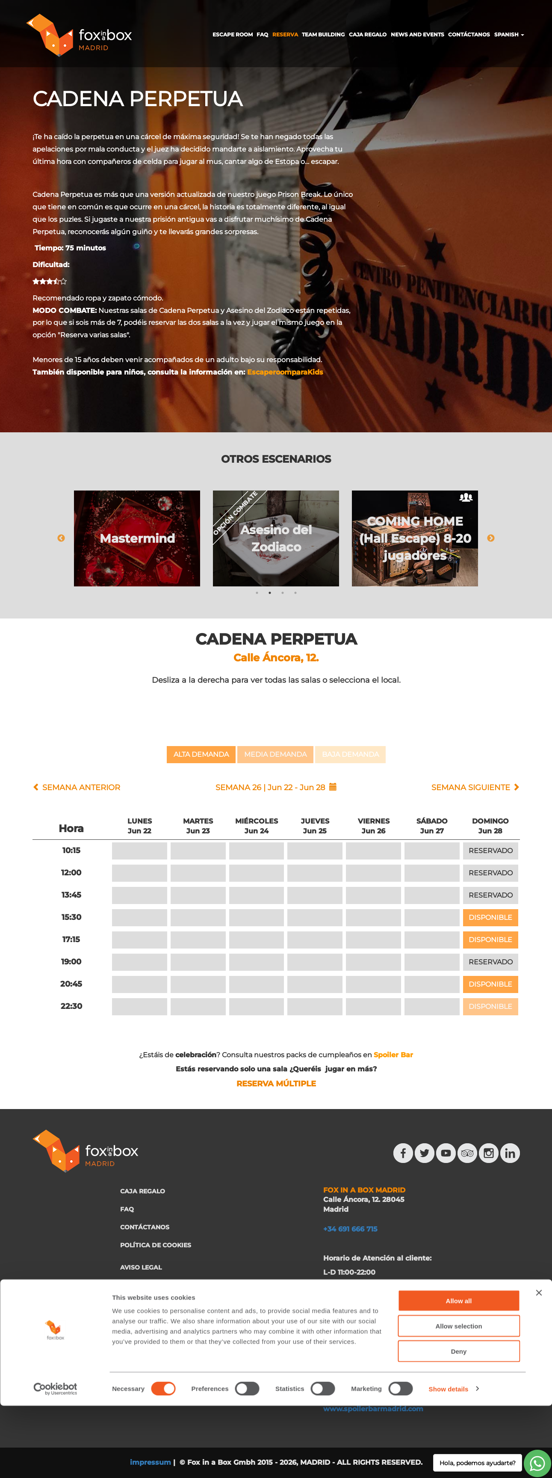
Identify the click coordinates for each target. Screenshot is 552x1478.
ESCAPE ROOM (233, 34)
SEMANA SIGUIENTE (470, 787)
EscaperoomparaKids (285, 372)
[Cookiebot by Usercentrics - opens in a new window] (55, 1461)
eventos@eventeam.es (364, 1324)
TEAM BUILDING (323, 34)
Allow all (459, 1373)
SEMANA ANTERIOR (81, 787)
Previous (61, 538)
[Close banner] (539, 1365)
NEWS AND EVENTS (417, 34)
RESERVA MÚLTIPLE (276, 1083)
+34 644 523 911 (425, 1310)
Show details (449, 1461)
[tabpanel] (137, 538)
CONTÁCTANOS (469, 34)
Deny (459, 1423)
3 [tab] (282, 593)
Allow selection (458, 1398)
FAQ (262, 34)
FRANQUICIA (140, 1325)
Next (491, 538)
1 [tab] (257, 593)
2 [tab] (270, 593)
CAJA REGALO (368, 34)
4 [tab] (295, 593)
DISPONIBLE (490, 917)
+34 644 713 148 (353, 1310)
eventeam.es (446, 1324)
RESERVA (285, 34)
